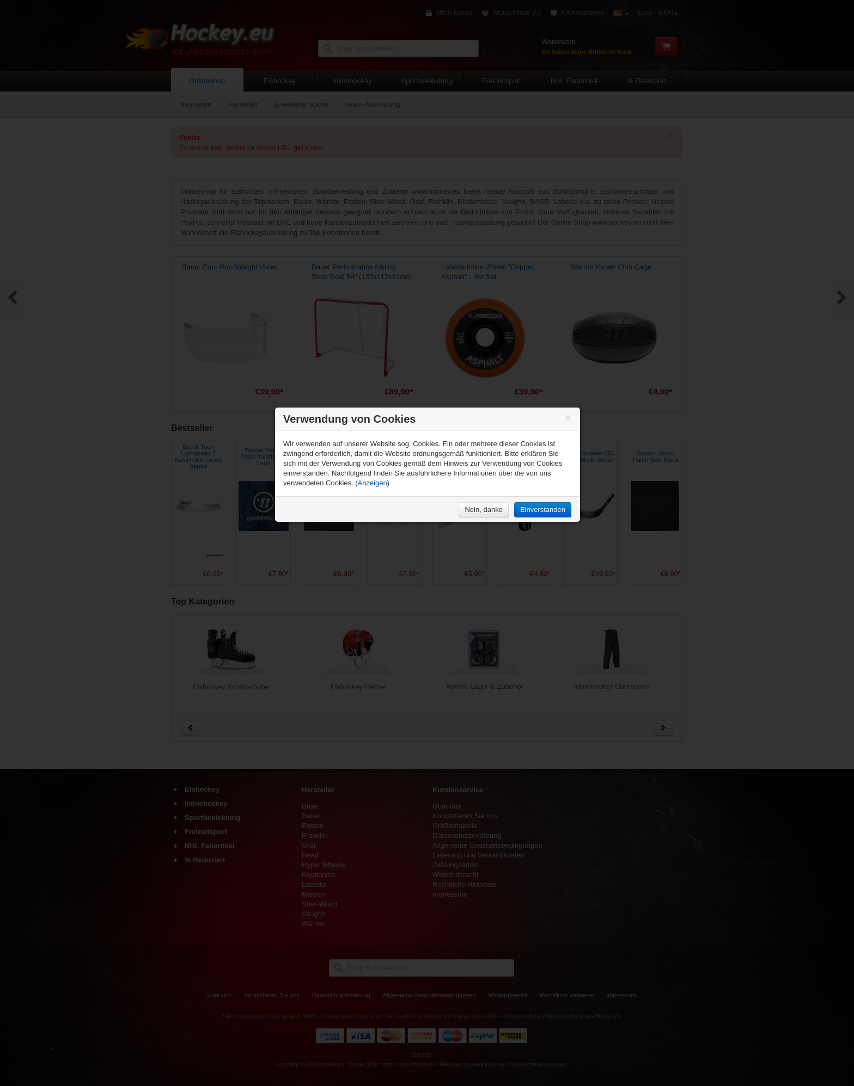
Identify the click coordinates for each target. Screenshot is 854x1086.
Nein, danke (483, 509)
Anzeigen (372, 483)
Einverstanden (542, 509)
